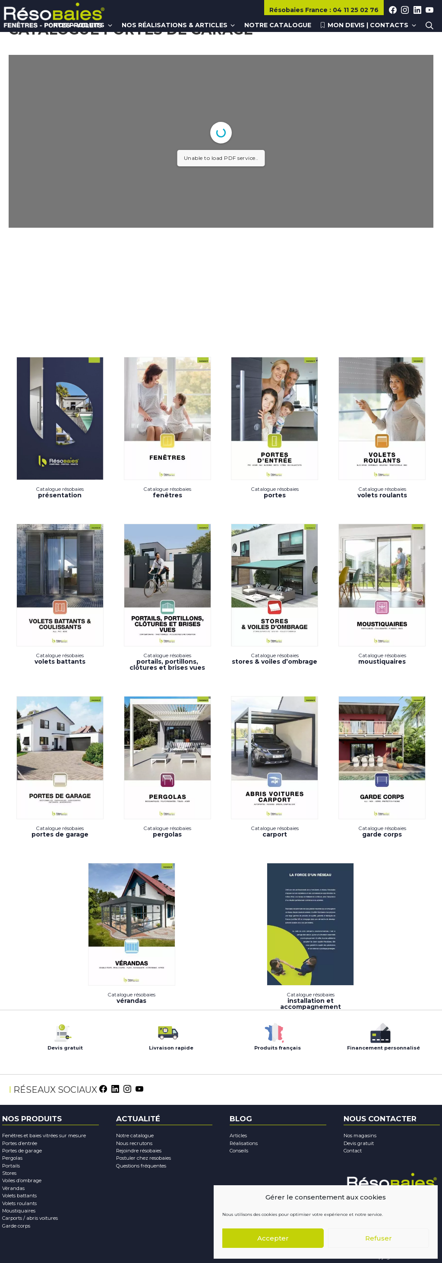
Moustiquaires (382, 594)
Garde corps (382, 767)
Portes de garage (60, 767)
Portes (274, 427)
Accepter (273, 1238)
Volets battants (60, 594)
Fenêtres (167, 427)
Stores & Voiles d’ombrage (274, 594)
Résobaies (299, 10)
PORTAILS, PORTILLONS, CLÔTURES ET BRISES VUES (167, 597)
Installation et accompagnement (310, 936)
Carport (274, 767)
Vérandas (131, 934)
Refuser (378, 1238)
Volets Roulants (382, 427)
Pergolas (167, 767)
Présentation (60, 427)
